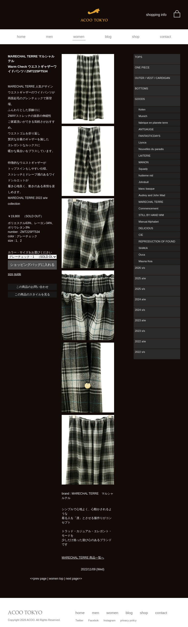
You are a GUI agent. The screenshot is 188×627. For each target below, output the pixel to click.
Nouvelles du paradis (151, 149)
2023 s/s (140, 330)
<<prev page (38, 578)
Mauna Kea (145, 261)
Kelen (142, 109)
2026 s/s (140, 267)
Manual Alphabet (149, 221)
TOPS (138, 56)
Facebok (93, 620)
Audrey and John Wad (152, 195)
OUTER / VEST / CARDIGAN (152, 77)
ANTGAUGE (146, 129)
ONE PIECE (142, 67)
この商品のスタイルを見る (32, 294)
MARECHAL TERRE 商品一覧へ (83, 557)
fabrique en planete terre (153, 122)
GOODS (140, 98)
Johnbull (144, 182)
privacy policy (128, 620)
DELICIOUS (146, 228)
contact (165, 37)
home (21, 37)
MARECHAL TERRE (151, 201)
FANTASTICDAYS (149, 135)
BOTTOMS (141, 88)
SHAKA (143, 248)
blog (108, 37)
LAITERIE (145, 155)
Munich (143, 116)
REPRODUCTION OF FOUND (157, 241)
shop (135, 37)
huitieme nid (146, 175)
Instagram (110, 620)
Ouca (142, 254)
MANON (144, 162)
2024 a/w (140, 299)
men (49, 37)
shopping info (156, 15)
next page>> (74, 578)
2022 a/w (140, 341)
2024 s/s (140, 309)
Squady (143, 168)
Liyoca (142, 142)
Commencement (148, 208)
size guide (14, 274)
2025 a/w (140, 278)
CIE (141, 234)
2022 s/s (140, 351)
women (78, 37)
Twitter (79, 620)
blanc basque (146, 188)
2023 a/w (140, 320)
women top (56, 578)
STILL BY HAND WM (151, 215)
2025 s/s (140, 288)
